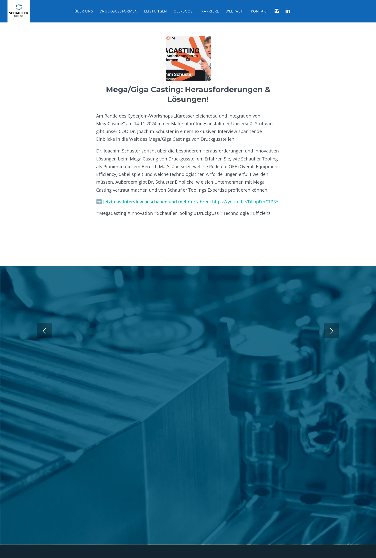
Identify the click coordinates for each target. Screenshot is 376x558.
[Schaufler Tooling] (18, 11)
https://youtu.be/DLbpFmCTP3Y (245, 201)
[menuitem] (83, 11)
